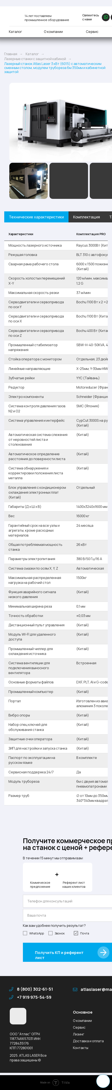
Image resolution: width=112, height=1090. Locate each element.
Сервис (92, 31)
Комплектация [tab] (86, 216)
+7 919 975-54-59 (34, 997)
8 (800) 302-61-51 (35, 989)
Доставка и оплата (88, 1041)
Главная (10, 54)
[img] (14, 16)
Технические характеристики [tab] (36, 216)
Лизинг (78, 1034)
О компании (53, 31)
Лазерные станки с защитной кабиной (35, 59)
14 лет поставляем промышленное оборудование (47, 18)
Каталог (15, 31)
